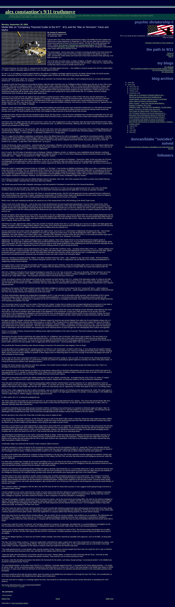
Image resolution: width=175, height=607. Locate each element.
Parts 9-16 (169, 55)
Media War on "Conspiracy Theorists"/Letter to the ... (147, 95)
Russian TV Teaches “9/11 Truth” (140, 105)
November (133, 89)
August (132, 126)
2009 (129, 82)
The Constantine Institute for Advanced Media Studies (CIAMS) (152, 68)
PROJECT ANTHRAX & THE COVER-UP (159, 43)
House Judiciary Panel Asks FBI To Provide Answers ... (147, 117)
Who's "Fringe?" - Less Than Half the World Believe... (147, 103)
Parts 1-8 (170, 53)
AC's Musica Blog (167, 72)
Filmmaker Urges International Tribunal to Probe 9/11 (147, 115)
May (131, 132)
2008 (129, 85)
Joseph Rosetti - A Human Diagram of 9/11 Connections (148, 99)
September (133, 93)
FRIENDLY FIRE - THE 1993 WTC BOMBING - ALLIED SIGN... (150, 107)
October (132, 91)
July (131, 128)
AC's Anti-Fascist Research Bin (162, 70)
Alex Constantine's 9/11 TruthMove (40, 11)
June (131, 130)
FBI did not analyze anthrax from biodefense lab (145, 97)
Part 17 (171, 56)
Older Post (109, 599)
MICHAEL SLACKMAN (66, 47)
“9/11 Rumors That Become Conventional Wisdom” (76, 45)
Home (58, 599)
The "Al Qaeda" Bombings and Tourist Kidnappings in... (147, 113)
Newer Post (6, 599)
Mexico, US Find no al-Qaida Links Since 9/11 (144, 109)
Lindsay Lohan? (134, 124)
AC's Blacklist (168, 67)
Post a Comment (7, 595)
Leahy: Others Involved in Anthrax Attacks (143, 101)
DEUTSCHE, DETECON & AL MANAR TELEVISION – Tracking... (151, 122)
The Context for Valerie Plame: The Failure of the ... (146, 111)
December (133, 87)
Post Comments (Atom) (19, 603)
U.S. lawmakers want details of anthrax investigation (146, 120)
